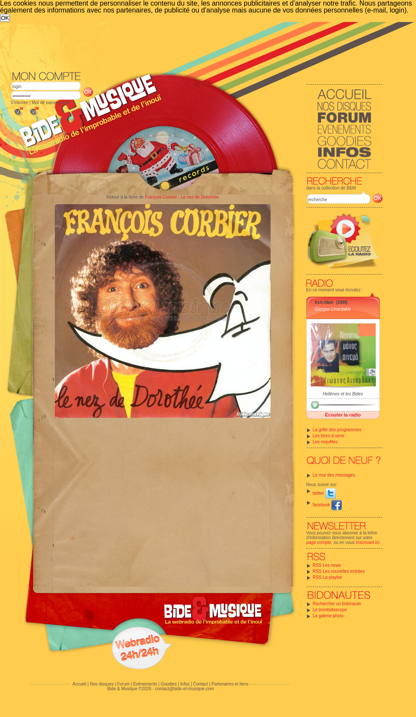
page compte (318, 542)
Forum (123, 684)
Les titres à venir (328, 435)
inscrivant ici (367, 542)
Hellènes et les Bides (343, 394)
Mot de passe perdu (50, 102)
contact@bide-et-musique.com (184, 688)
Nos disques (101, 684)
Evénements (145, 684)
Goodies (168, 684)
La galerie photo (328, 615)
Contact (200, 684)
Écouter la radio (343, 414)
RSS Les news (327, 565)
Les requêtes (325, 441)
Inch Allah (324, 302)
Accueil (79, 684)
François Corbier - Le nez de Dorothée (182, 197)
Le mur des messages (334, 475)
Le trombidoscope (330, 609)
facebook (327, 504)
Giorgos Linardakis (333, 309)
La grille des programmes (337, 429)
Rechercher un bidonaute (337, 603)
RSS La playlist (327, 577)
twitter (324, 493)
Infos (185, 684)
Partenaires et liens (230, 684)
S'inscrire (19, 102)
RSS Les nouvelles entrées (339, 571)
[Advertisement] (172, 86)
